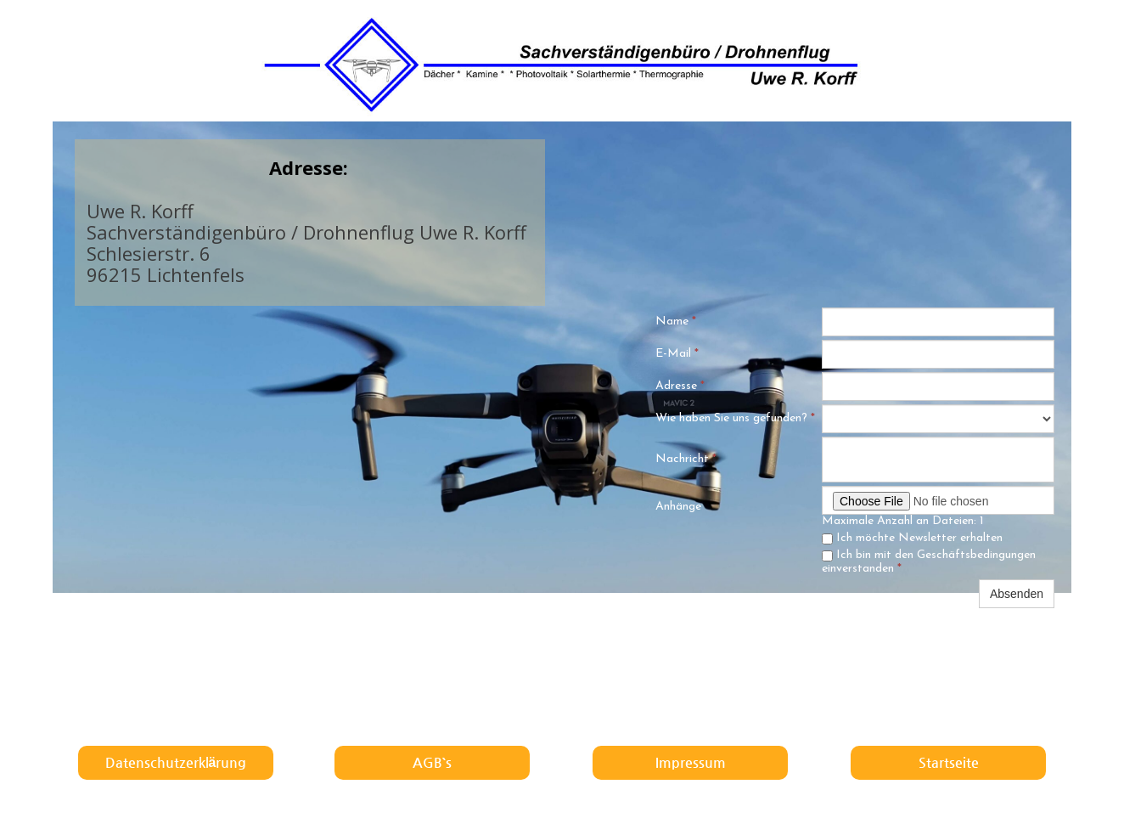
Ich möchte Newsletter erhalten (912, 538)
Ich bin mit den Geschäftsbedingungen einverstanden (929, 562)
